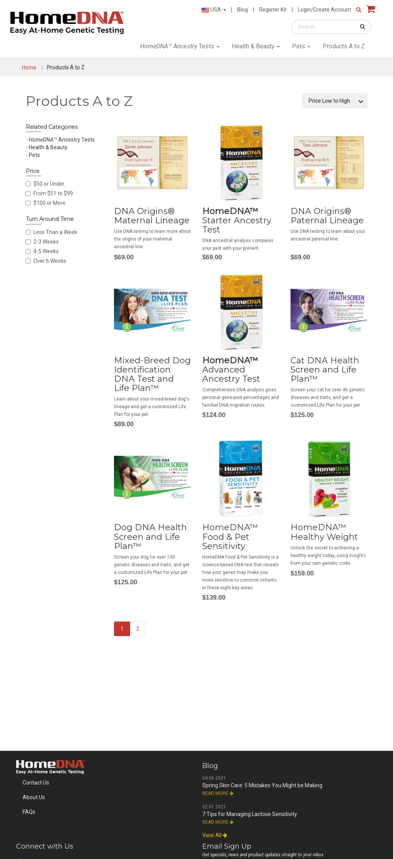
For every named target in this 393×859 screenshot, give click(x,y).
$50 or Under (45, 184)
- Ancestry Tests (60, 140)
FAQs (29, 812)
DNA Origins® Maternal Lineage (152, 216)
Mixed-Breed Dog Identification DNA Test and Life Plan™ (152, 374)
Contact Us (36, 783)
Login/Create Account (324, 10)
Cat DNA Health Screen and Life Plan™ (325, 369)
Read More (217, 793)
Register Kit (273, 10)
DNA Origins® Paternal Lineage (327, 216)
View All (214, 835)
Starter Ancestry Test (236, 220)
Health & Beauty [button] (256, 46)
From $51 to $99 (49, 193)
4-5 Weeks (42, 251)
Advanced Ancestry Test (231, 369)
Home (29, 67)
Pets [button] (301, 46)
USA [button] (213, 10)
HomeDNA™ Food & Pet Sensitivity (230, 536)
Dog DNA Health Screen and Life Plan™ (150, 536)
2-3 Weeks (42, 242)
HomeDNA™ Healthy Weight (324, 532)
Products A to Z (344, 46)
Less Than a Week (51, 232)
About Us (34, 797)
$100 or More (46, 203)
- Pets (33, 155)
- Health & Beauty (47, 147)
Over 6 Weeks (46, 261)
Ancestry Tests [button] (180, 46)
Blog (242, 10)
